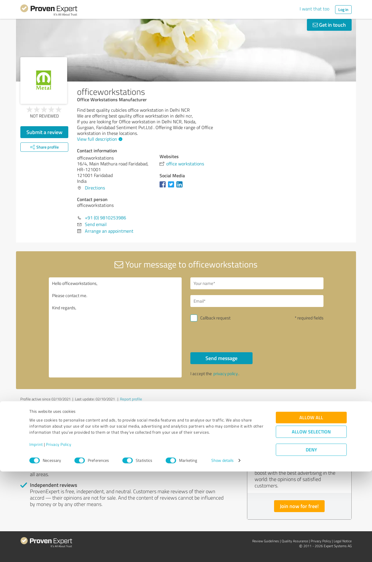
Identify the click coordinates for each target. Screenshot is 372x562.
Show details (222, 551)
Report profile (131, 399)
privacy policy (225, 374)
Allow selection (311, 522)
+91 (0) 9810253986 (105, 217)
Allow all (311, 508)
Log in (343, 9)
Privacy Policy (58, 535)
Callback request (215, 318)
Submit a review (44, 132)
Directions (95, 188)
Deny (311, 540)
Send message (221, 358)
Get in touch (329, 24)
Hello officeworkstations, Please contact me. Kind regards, (115, 327)
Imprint (36, 535)
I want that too (314, 9)
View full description (99, 139)
